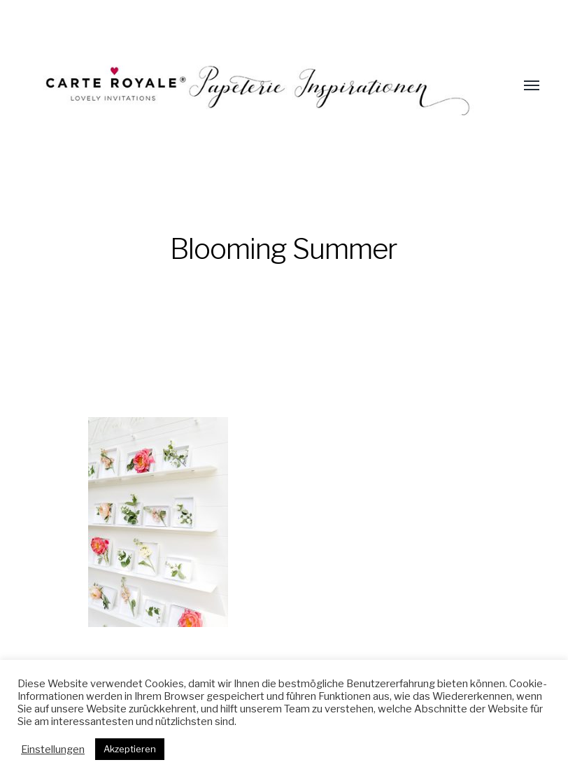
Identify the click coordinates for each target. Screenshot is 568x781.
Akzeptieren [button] (130, 748)
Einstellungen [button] (53, 749)
